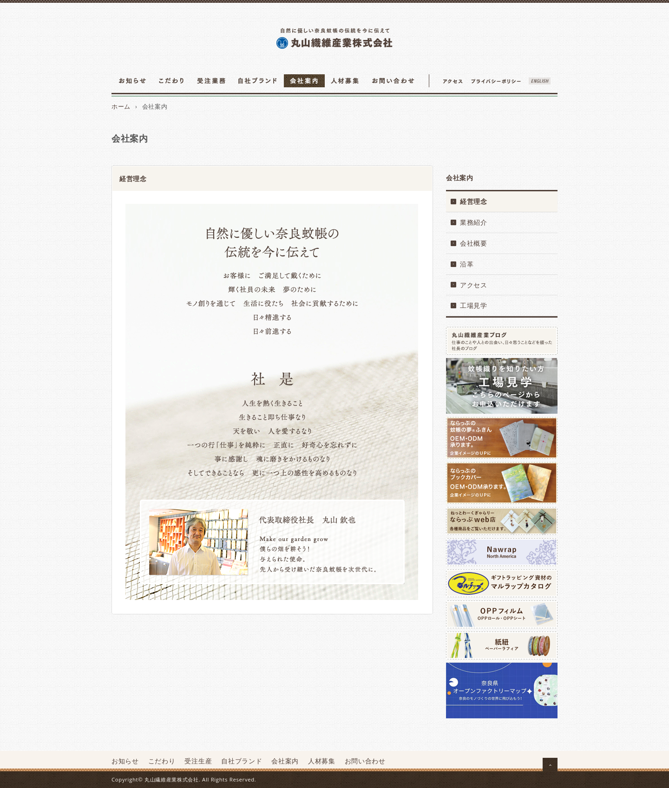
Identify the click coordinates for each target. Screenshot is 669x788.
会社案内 (285, 760)
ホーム (121, 106)
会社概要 (473, 243)
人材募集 (321, 760)
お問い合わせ (365, 760)
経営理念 (473, 201)
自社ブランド (241, 760)
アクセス (473, 284)
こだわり (162, 760)
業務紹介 (473, 222)
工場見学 (473, 305)
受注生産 (198, 760)
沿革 (466, 264)
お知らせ (125, 760)
